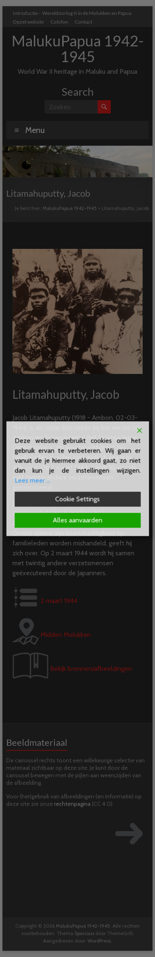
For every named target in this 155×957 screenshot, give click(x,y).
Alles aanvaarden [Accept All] (78, 520)
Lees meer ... (32, 480)
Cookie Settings (77, 499)
